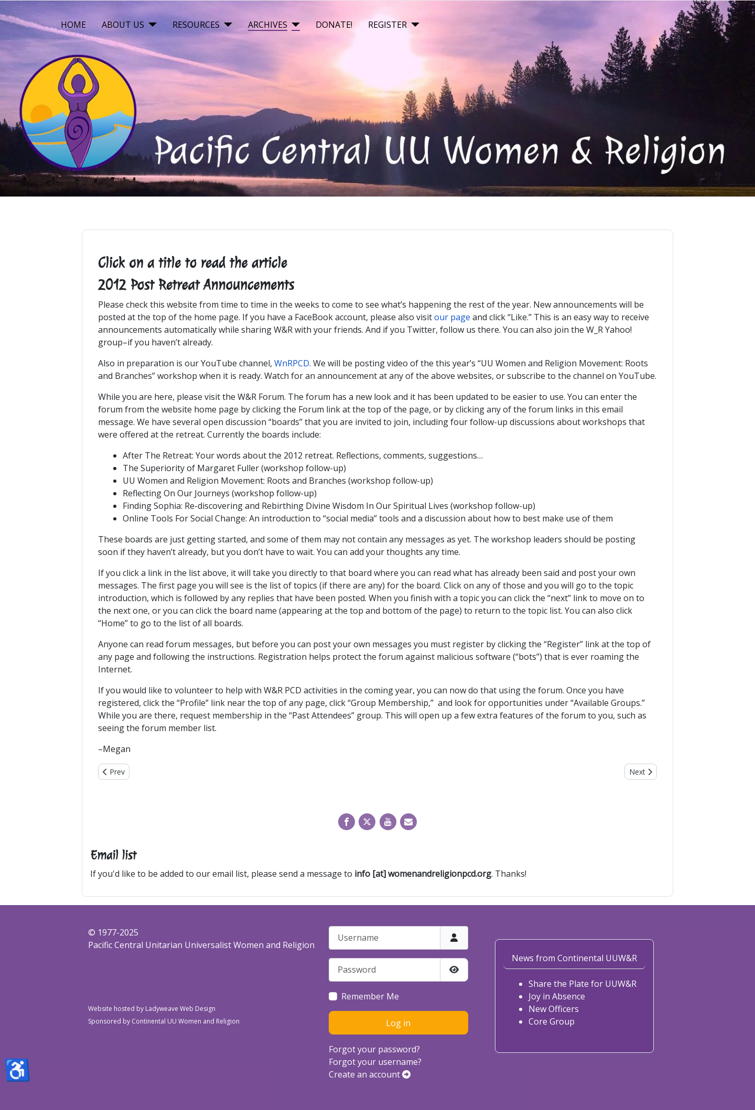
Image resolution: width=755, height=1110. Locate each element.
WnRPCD (291, 363)
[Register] (413, 24)
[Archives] (293, 24)
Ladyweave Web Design (180, 1008)
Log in (398, 1023)
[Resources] (226, 24)
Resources (196, 24)
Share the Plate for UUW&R (582, 983)
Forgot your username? (375, 1062)
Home (73, 24)
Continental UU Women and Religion (186, 1021)
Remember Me (370, 996)
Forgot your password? (374, 1049)
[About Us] (150, 24)
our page (452, 317)
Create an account (370, 1074)
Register (387, 24)
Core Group (551, 1021)
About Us (123, 24)
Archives (267, 24)
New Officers (553, 1009)
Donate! (334, 24)
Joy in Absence (556, 996)
